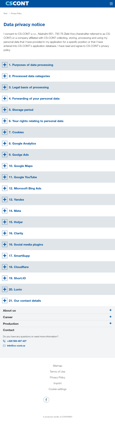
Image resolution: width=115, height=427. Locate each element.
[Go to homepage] (17, 3)
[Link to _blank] (46, 400)
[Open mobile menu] (109, 3)
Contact (8, 330)
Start (5, 13)
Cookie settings (57, 389)
